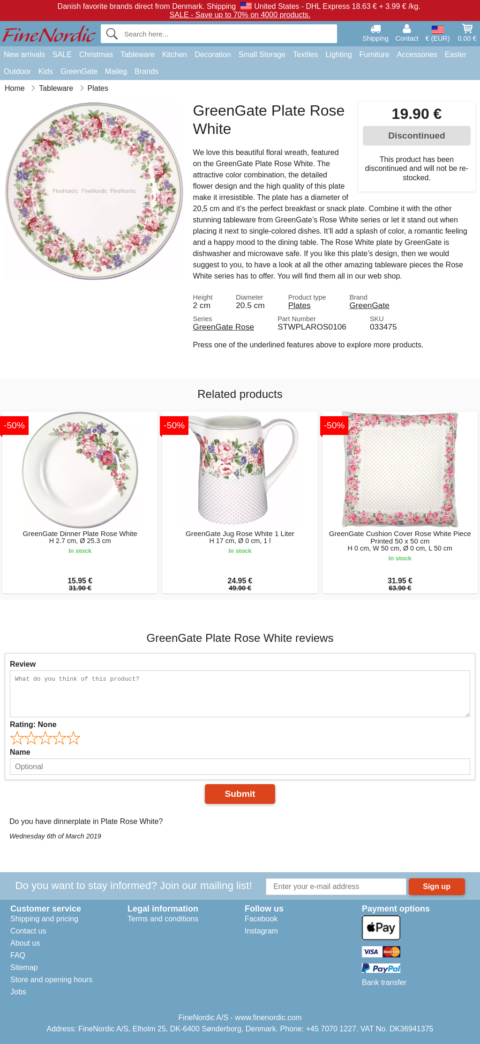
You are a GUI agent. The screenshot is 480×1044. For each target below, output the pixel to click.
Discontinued (416, 135)
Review (23, 664)
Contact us (28, 931)
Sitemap (24, 967)
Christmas (96, 55)
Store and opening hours (51, 980)
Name (20, 752)
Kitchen (174, 55)
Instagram (261, 931)
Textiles (305, 55)
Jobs (18, 992)
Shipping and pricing (44, 919)
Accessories (417, 55)
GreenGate (79, 71)
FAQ (17, 955)
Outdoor (17, 71)
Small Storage (262, 55)
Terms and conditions (163, 919)
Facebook (261, 919)
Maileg (116, 71)
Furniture (375, 55)
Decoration (213, 55)
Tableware (137, 55)
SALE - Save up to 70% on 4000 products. (240, 15)
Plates (299, 305)
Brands (146, 71)
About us (25, 943)
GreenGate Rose (224, 326)
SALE (62, 55)
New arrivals (24, 55)
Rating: (33, 724)
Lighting (339, 55)
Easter (455, 55)
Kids (45, 71)
